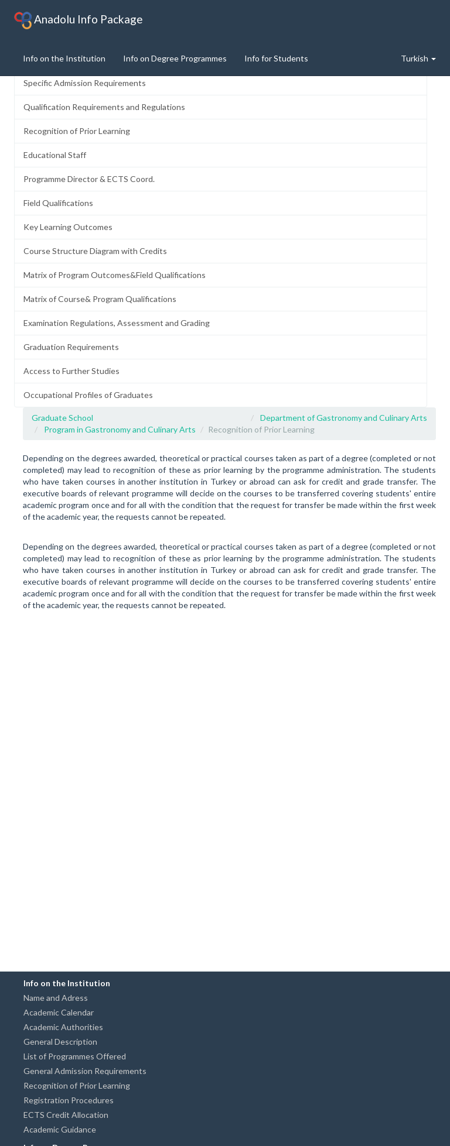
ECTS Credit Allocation (65, 1115)
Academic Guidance (59, 1129)
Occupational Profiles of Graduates (88, 395)
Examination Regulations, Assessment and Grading (116, 323)
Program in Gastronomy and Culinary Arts (120, 429)
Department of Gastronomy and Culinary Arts (343, 418)
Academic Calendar (58, 1012)
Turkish (418, 58)
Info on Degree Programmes (175, 58)
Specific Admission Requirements (84, 83)
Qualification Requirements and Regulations (104, 107)
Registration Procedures (68, 1100)
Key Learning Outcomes (67, 227)
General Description (60, 1042)
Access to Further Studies (71, 371)
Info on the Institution (64, 58)
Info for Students (276, 58)
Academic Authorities (63, 1027)
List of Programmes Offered (74, 1056)
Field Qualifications (58, 203)
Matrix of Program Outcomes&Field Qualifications (114, 275)
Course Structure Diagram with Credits (95, 251)
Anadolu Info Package (78, 20)
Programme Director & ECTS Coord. (89, 179)
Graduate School (62, 418)
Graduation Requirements (71, 347)
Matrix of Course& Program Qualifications (99, 299)
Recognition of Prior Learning (76, 131)
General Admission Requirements (84, 1071)
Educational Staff (54, 155)
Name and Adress (55, 998)
